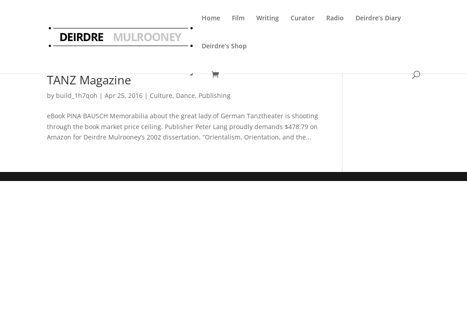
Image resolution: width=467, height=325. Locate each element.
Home (211, 18)
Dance (185, 95)
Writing (267, 18)
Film (238, 18)
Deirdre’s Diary (378, 18)
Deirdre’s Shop (224, 46)
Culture (161, 95)
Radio (335, 18)
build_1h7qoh (76, 95)
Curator (302, 18)
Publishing (215, 95)
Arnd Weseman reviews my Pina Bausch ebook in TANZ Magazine (182, 74)
